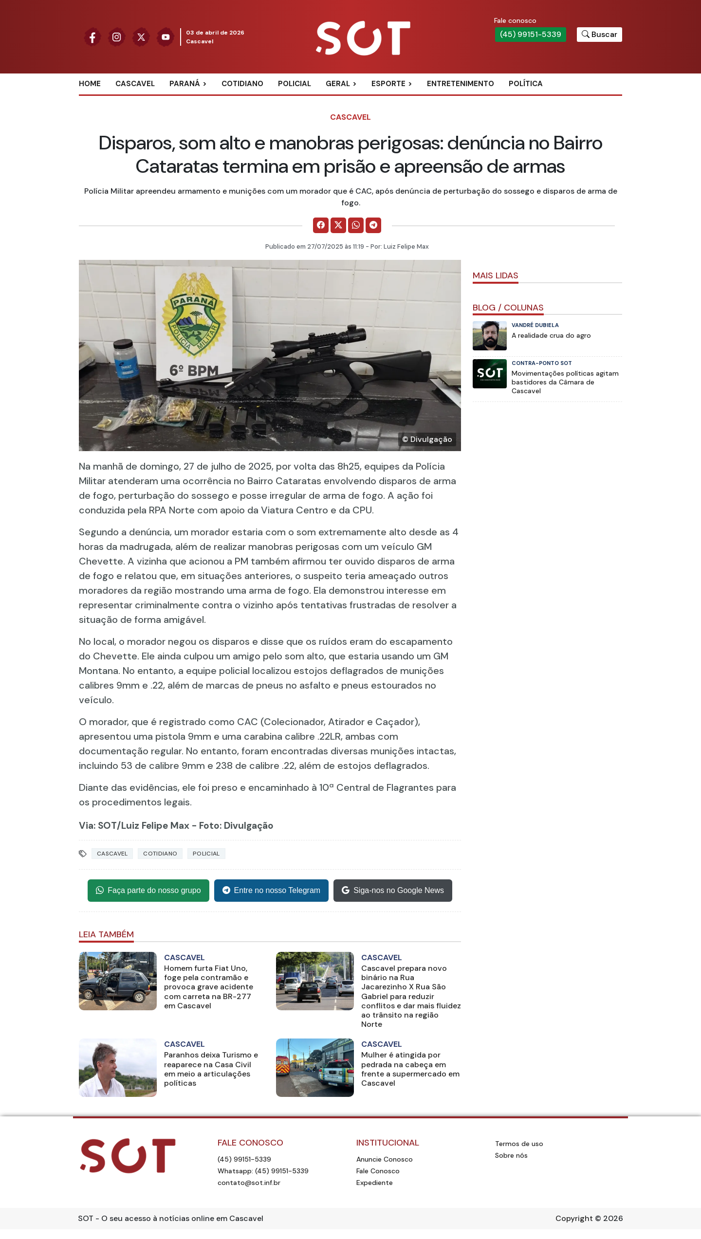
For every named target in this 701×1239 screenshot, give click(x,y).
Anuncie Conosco (384, 1159)
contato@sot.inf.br (249, 1182)
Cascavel (135, 84)
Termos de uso (519, 1143)
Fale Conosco (378, 1170)
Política (526, 84)
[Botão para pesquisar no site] (599, 34)
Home (90, 84)
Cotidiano (242, 84)
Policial (294, 84)
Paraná (184, 84)
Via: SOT (98, 826)
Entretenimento (460, 84)
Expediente (374, 1182)
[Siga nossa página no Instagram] (117, 36)
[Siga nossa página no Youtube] (165, 36)
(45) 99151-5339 (530, 34)
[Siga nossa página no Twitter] (141, 36)
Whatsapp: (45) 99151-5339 (263, 1170)
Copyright (574, 1218)
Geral (338, 84)
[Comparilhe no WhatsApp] (356, 225)
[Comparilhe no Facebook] (321, 225)
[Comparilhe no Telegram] (373, 225)
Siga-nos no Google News (393, 890)
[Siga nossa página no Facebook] (92, 36)
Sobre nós (511, 1155)
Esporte (388, 84)
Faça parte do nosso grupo (148, 890)
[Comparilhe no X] (338, 225)
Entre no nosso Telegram (271, 890)
